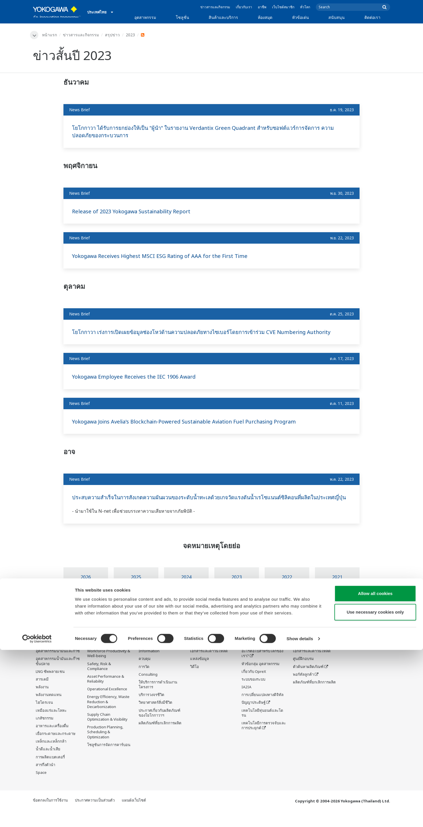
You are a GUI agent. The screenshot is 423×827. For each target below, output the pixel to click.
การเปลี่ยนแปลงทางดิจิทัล (263, 710)
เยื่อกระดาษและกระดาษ (55, 749)
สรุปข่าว (113, 34)
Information (149, 666)
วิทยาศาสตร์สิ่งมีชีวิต (155, 718)
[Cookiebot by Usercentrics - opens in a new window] (37, 816)
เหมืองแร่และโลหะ (51, 726)
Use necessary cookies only (375, 789)
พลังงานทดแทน (48, 710)
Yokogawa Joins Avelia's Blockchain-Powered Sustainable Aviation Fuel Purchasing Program (196, 429)
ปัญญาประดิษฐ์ (254, 718)
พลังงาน (42, 702)
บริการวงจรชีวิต (151, 710)
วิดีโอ (194, 682)
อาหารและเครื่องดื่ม (52, 741)
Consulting (148, 690)
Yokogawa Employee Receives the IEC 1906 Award (138, 385)
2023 (131, 34)
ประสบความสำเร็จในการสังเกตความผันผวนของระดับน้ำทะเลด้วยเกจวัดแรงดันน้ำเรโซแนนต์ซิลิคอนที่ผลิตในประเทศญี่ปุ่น (207, 509)
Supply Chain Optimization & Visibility (107, 733)
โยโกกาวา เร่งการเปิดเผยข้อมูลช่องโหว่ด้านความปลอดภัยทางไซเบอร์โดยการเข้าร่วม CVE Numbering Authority (200, 336)
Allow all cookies (375, 770)
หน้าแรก (50, 34)
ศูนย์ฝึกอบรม (303, 674)
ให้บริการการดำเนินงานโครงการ (158, 700)
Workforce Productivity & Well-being (108, 669)
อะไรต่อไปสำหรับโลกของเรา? (262, 669)
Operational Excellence (107, 704)
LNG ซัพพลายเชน (50, 687)
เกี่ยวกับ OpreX (254, 687)
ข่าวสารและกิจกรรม (215, 7)
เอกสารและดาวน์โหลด (209, 666)
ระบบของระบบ (253, 695)
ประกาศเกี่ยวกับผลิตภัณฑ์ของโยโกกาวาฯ (159, 729)
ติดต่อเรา (372, 17)
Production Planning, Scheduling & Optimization (105, 747)
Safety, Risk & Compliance (99, 682)
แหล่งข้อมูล (199, 674)
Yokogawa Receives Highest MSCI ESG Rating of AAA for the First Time (167, 256)
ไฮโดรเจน (44, 718)
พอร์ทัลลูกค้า (303, 690)
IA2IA (246, 702)
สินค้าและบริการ (223, 17)
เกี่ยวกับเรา (244, 7)
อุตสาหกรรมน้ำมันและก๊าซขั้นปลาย (58, 677)
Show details (300, 815)
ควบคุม (145, 674)
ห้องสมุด (265, 17)
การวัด (144, 682)
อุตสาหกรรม (145, 17)
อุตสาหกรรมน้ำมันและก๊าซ (58, 666)
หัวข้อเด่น (300, 17)
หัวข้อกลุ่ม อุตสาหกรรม (261, 679)
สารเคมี (42, 695)
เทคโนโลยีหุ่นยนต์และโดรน (262, 729)
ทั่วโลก (305, 7)
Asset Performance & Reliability (105, 695)
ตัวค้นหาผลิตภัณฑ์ (308, 682)
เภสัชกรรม (44, 734)
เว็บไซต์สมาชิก (283, 7)
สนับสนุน (336, 17)
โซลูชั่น (182, 17)
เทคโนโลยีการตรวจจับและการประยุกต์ (264, 741)
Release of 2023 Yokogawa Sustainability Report (136, 211)
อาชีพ (262, 7)
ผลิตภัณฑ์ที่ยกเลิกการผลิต (160, 738)
